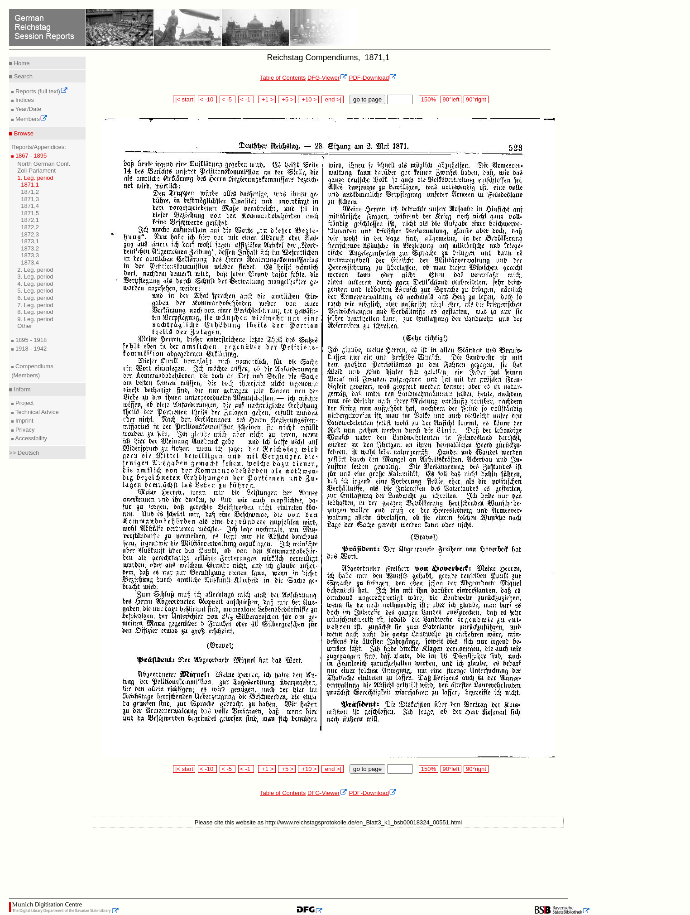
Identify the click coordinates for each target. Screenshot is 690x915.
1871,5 (30, 213)
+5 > (286, 99)
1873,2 (30, 248)
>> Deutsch (24, 452)
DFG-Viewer (327, 77)
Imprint (23, 420)
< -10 (207, 99)
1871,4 (30, 205)
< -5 (227, 99)
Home (20, 63)
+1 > (267, 99)
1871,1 (30, 184)
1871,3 (30, 199)
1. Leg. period (35, 177)
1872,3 (30, 234)
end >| (332, 99)
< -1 (246, 99)
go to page (367, 99)
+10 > (308, 99)
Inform (21, 389)
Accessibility (30, 438)
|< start (184, 99)
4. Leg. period (35, 283)
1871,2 (30, 191)
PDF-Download (373, 77)
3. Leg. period (35, 276)
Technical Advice (36, 412)
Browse (23, 133)
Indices (24, 99)
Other (24, 326)
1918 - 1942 (30, 348)
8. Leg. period (35, 311)
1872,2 (30, 227)
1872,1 (30, 220)
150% (428, 99)
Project (24, 403)
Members (31, 119)
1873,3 (30, 255)
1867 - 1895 (30, 155)
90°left (451, 99)
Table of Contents (283, 77)
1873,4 (30, 262)
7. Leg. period (35, 305)
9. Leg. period (35, 319)
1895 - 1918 (30, 340)
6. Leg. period (35, 297)
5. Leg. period (35, 290)
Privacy (24, 429)
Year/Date (27, 109)
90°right (476, 99)
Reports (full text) (41, 91)
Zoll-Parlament (36, 170)
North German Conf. (43, 163)
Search (22, 76)
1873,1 (30, 241)
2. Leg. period (35, 269)
